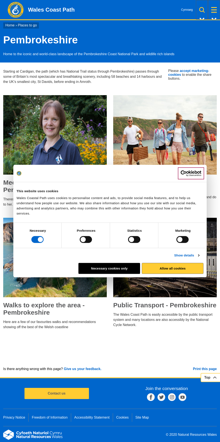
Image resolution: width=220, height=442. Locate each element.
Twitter (161, 397)
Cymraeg (187, 9)
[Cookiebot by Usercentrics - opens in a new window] (191, 173)
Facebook (151, 397)
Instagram (172, 397)
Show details (184, 255)
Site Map (142, 417)
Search (202, 10)
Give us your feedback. (82, 369)
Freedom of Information (49, 417)
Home (10, 25)
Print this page (205, 369)
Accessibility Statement (92, 417)
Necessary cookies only (109, 268)
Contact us (57, 393)
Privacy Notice (14, 417)
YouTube (182, 397)
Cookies (122, 417)
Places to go (27, 25)
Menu (214, 10)
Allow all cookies (173, 268)
